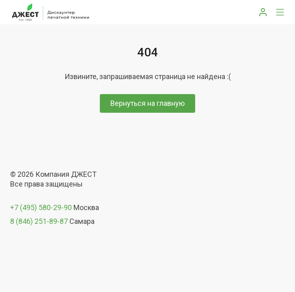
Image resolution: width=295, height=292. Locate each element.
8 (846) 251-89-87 (39, 221)
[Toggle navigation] (280, 12)
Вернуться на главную (147, 103)
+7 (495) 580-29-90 (41, 207)
